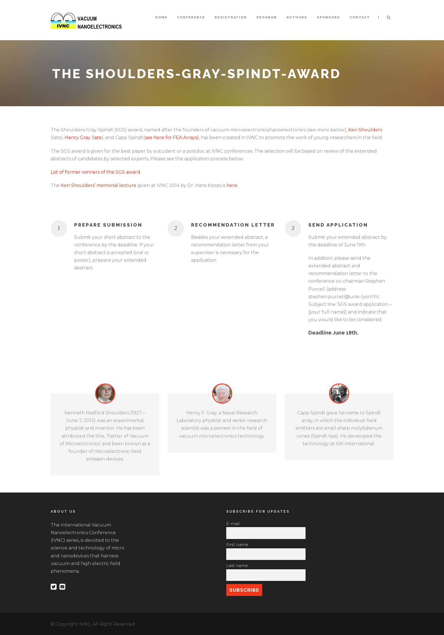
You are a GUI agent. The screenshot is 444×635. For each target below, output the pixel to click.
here (232, 185)
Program (267, 17)
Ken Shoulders (365, 130)
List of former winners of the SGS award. (96, 172)
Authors (297, 17)
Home (161, 17)
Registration (231, 17)
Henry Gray (77, 137)
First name (237, 544)
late (97, 137)
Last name (237, 565)
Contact (360, 17)
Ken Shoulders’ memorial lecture (98, 185)
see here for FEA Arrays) (172, 137)
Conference (191, 17)
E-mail (233, 523)
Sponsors (328, 17)
